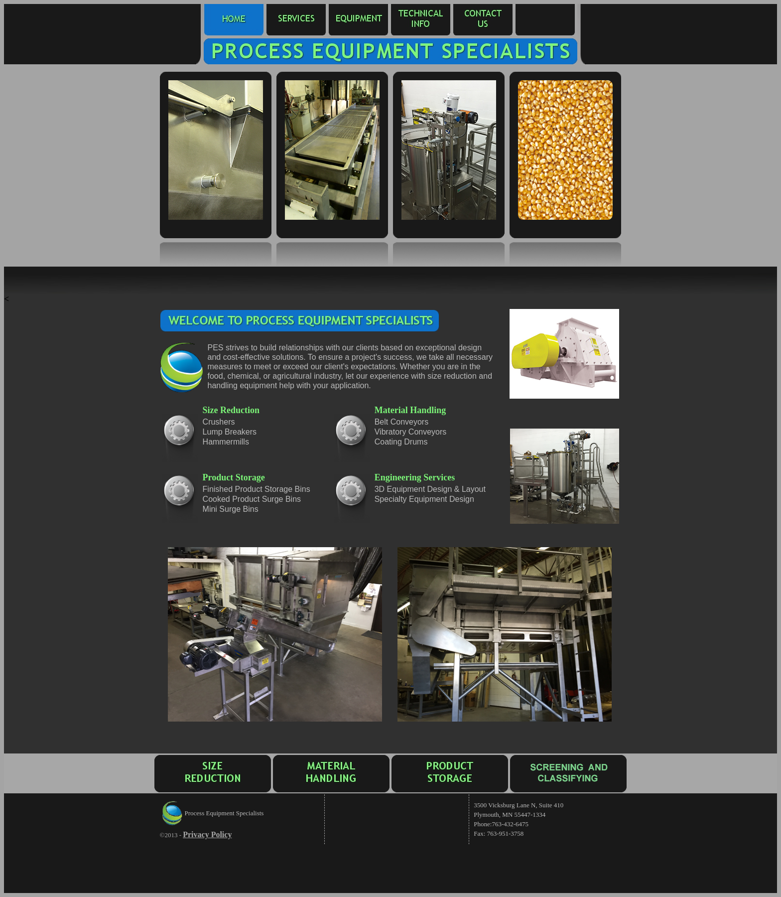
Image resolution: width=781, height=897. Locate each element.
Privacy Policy (207, 834)
